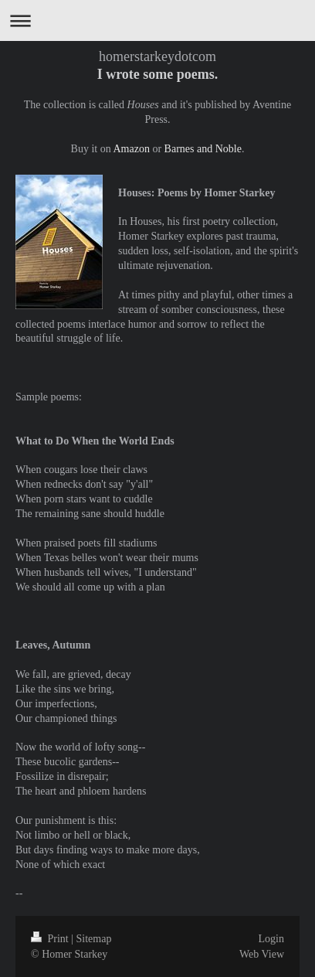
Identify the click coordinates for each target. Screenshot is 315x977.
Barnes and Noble (203, 149)
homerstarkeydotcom (157, 56)
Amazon (131, 149)
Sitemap (94, 939)
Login (271, 939)
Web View (261, 954)
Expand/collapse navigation (157, 20)
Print (51, 939)
